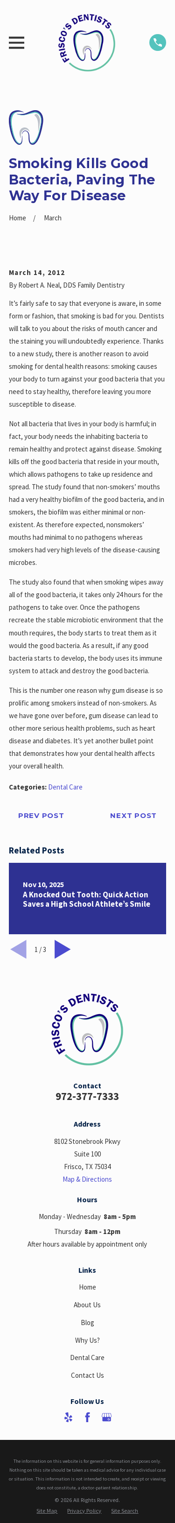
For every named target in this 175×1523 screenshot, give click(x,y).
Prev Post (41, 815)
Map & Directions (87, 1179)
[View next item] (62, 949)
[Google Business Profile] (107, 1417)
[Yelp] (68, 1417)
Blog (87, 1322)
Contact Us (87, 1375)
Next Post (133, 815)
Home (87, 1287)
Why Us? (87, 1340)
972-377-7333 (87, 1096)
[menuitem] (46, 1511)
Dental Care (65, 787)
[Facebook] (87, 1417)
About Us (87, 1304)
